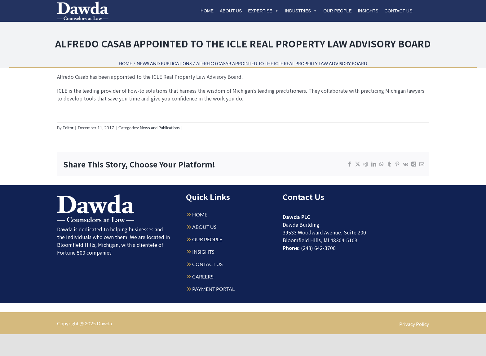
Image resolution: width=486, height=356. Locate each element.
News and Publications (160, 127)
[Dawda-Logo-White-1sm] (96, 197)
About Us (231, 10)
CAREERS (202, 276)
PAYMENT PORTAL (213, 289)
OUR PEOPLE (207, 239)
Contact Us (399, 10)
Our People (337, 10)
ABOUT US (204, 227)
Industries (301, 10)
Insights (368, 10)
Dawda (104, 323)
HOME (199, 214)
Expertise (263, 10)
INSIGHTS (203, 252)
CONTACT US (207, 264)
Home (207, 10)
